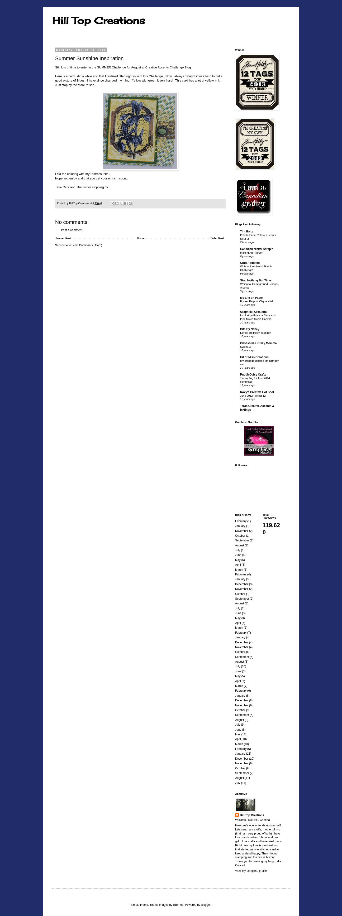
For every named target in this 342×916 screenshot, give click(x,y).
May (238, 560)
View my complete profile (251, 871)
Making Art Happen (251, 252)
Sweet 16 (246, 346)
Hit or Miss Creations (254, 357)
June (238, 555)
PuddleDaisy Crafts (253, 374)
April (238, 564)
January (240, 526)
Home (141, 238)
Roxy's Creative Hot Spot (257, 392)
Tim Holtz (246, 231)
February (241, 521)
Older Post (217, 238)
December (241, 584)
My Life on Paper (251, 297)
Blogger (206, 904)
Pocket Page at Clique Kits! (256, 301)
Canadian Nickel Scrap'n (256, 249)
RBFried (178, 904)
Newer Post (63, 238)
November (241, 531)
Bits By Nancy (249, 329)
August (239, 545)
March (239, 569)
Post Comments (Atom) (87, 245)
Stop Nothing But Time (255, 280)
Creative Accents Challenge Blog (168, 67)
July (237, 550)
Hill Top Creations (98, 20)
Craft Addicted (250, 263)
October (240, 535)
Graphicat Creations (253, 311)
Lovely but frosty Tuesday (255, 332)
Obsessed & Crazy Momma (258, 343)
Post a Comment (71, 230)
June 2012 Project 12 (253, 395)
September (242, 540)
